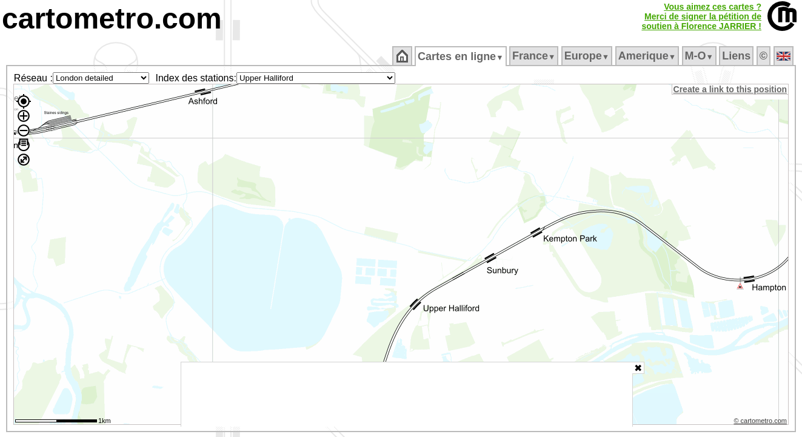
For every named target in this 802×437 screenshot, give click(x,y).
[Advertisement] (406, 394)
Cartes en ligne (461, 56)
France (534, 56)
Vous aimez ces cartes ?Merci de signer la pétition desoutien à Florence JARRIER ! (701, 16)
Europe (587, 56)
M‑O (700, 56)
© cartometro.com (761, 422)
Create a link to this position (730, 89)
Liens (737, 56)
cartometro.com (112, 18)
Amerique (648, 56)
